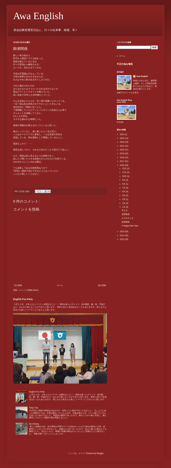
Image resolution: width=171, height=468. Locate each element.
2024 (122, 134)
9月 (124, 180)
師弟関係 (126, 222)
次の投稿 (18, 285)
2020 (122, 150)
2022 (122, 142)
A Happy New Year (130, 226)
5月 (124, 195)
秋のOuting (34, 424)
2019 (122, 153)
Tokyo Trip (33, 408)
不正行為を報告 (125, 64)
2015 (122, 231)
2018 (122, 157)
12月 (124, 168)
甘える (125, 210)
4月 (124, 199)
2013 (122, 239)
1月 (124, 207)
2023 (122, 138)
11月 (124, 172)
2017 (122, 161)
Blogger (100, 453)
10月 (124, 176)
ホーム (60, 285)
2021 (122, 146)
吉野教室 (126, 214)
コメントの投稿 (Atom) (28, 290)
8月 (124, 184)
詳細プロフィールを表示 (127, 92)
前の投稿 (102, 285)
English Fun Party (23, 299)
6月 (124, 191)
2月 (124, 203)
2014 (122, 235)
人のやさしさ (128, 218)
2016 (122, 165)
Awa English (38, 15)
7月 (124, 188)
